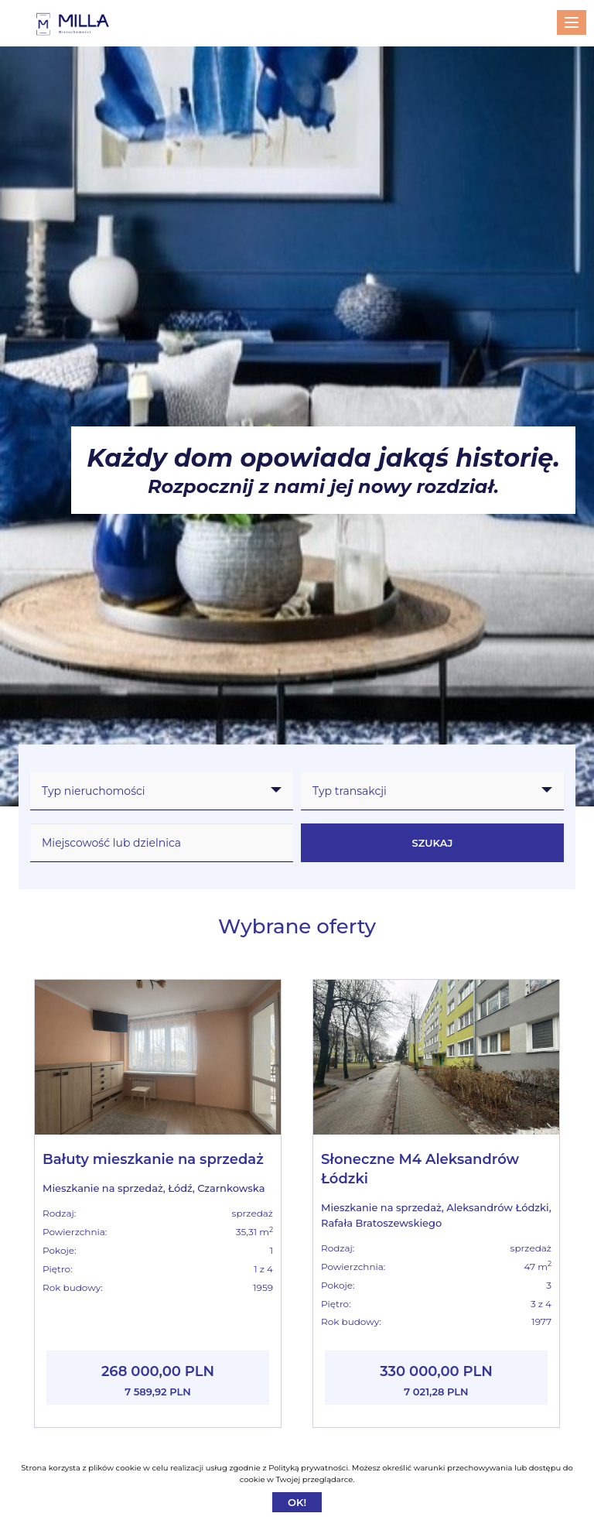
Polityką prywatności (308, 1468)
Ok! (297, 1502)
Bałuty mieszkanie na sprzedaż (153, 1159)
